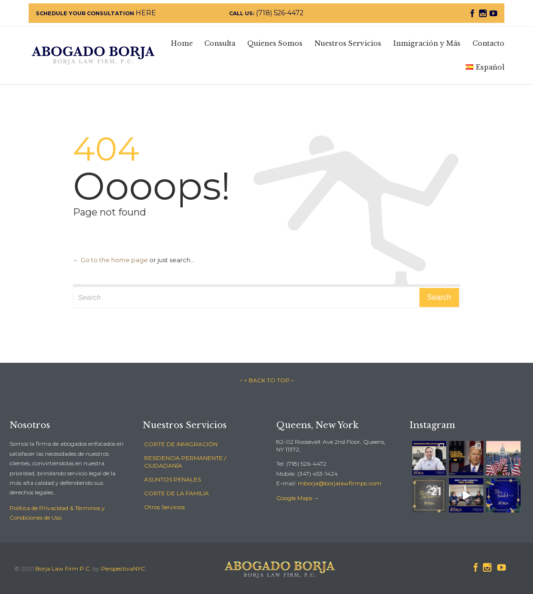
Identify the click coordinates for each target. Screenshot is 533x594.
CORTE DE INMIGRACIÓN (181, 444)
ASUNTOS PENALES (172, 479)
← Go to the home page (110, 260)
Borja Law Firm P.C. (63, 568)
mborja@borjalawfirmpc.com (339, 483)
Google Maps (294, 498)
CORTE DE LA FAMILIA (176, 493)
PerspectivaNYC (123, 568)
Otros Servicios (164, 507)
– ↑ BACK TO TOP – (267, 380)
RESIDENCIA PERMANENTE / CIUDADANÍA (185, 461)
